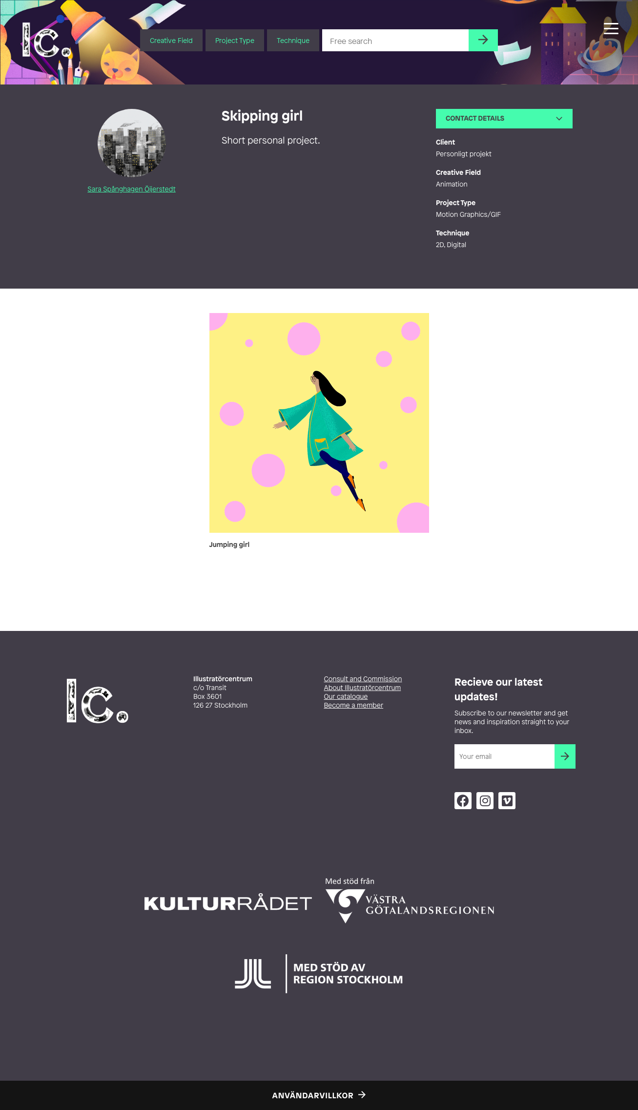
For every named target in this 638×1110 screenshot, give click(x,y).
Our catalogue (346, 696)
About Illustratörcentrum (362, 687)
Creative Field (171, 40)
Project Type (234, 40)
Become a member (354, 705)
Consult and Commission (363, 679)
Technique (293, 40)
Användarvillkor (313, 1095)
